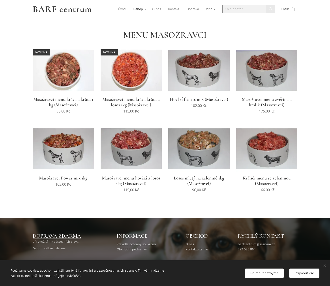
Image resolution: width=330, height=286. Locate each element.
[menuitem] (122, 9)
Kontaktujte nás (197, 249)
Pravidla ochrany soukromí (136, 244)
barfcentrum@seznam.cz (256, 244)
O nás (190, 244)
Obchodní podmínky (132, 249)
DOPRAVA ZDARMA (57, 236)
